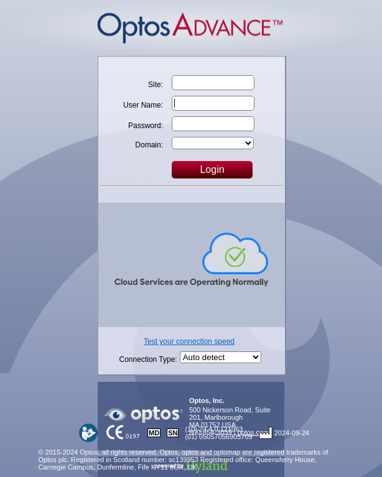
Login (212, 169)
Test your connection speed (189, 341)
